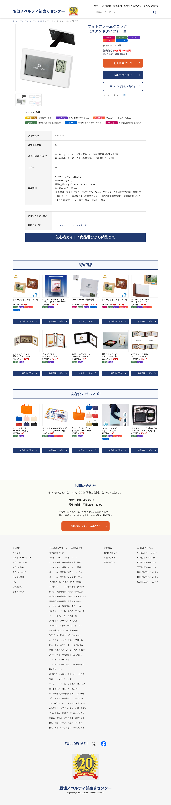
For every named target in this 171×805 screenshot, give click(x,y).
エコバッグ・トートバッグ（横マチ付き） (67, 664)
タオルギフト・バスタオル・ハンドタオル (67, 703)
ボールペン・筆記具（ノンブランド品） (66, 577)
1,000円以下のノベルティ (147, 572)
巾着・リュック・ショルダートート (64, 679)
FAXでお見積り (123, 75)
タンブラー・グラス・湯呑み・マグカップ (67, 611)
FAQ (14, 582)
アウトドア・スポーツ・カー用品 (63, 621)
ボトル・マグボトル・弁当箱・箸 (63, 616)
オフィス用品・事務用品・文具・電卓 (65, 562)
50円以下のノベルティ (146, 548)
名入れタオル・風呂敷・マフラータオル (66, 698)
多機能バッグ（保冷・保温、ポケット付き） (67, 674)
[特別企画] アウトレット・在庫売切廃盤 (65, 548)
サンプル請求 (18, 577)
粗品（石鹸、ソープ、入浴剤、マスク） (66, 723)
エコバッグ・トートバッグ (60, 659)
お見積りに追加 (123, 63)
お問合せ (106, 6)
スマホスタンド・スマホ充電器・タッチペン (67, 587)
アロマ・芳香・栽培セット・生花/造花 (65, 655)
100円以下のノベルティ (147, 553)
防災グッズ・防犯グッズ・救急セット (65, 635)
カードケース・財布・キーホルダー (64, 689)
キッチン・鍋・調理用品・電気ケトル (65, 606)
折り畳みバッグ (55, 669)
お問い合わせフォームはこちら (85, 526)
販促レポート (109, 558)
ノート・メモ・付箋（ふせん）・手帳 (65, 567)
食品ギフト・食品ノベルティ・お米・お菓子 (67, 708)
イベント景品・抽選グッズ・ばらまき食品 (67, 713)
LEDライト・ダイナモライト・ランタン (65, 626)
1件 (124, 95)
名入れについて (150, 6)
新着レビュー (109, 562)
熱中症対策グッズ (56, 553)
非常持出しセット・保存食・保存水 (64, 630)
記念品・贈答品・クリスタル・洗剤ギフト (67, 718)
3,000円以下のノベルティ (147, 577)
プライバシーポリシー (22, 558)
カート (97, 6)
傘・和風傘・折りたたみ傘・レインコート (67, 693)
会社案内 (117, 6)
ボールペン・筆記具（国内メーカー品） (66, 572)
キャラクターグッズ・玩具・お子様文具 (66, 640)
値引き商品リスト (111, 553)
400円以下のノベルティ (147, 562)
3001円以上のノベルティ (147, 582)
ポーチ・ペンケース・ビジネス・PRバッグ (67, 684)
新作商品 (108, 548)
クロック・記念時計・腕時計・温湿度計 (66, 592)
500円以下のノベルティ (147, 567)
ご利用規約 (17, 587)
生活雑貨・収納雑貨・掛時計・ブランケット (67, 596)
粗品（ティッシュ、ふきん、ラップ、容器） (67, 728)
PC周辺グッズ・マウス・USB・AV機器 (65, 582)
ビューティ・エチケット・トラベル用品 (66, 645)
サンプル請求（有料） (123, 86)
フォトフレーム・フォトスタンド (32, 21)
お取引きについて (132, 6)
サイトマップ (18, 592)
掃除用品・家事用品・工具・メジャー (65, 601)
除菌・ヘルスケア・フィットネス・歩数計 (67, 650)
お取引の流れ (18, 567)
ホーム (15, 21)
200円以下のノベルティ (147, 558)
